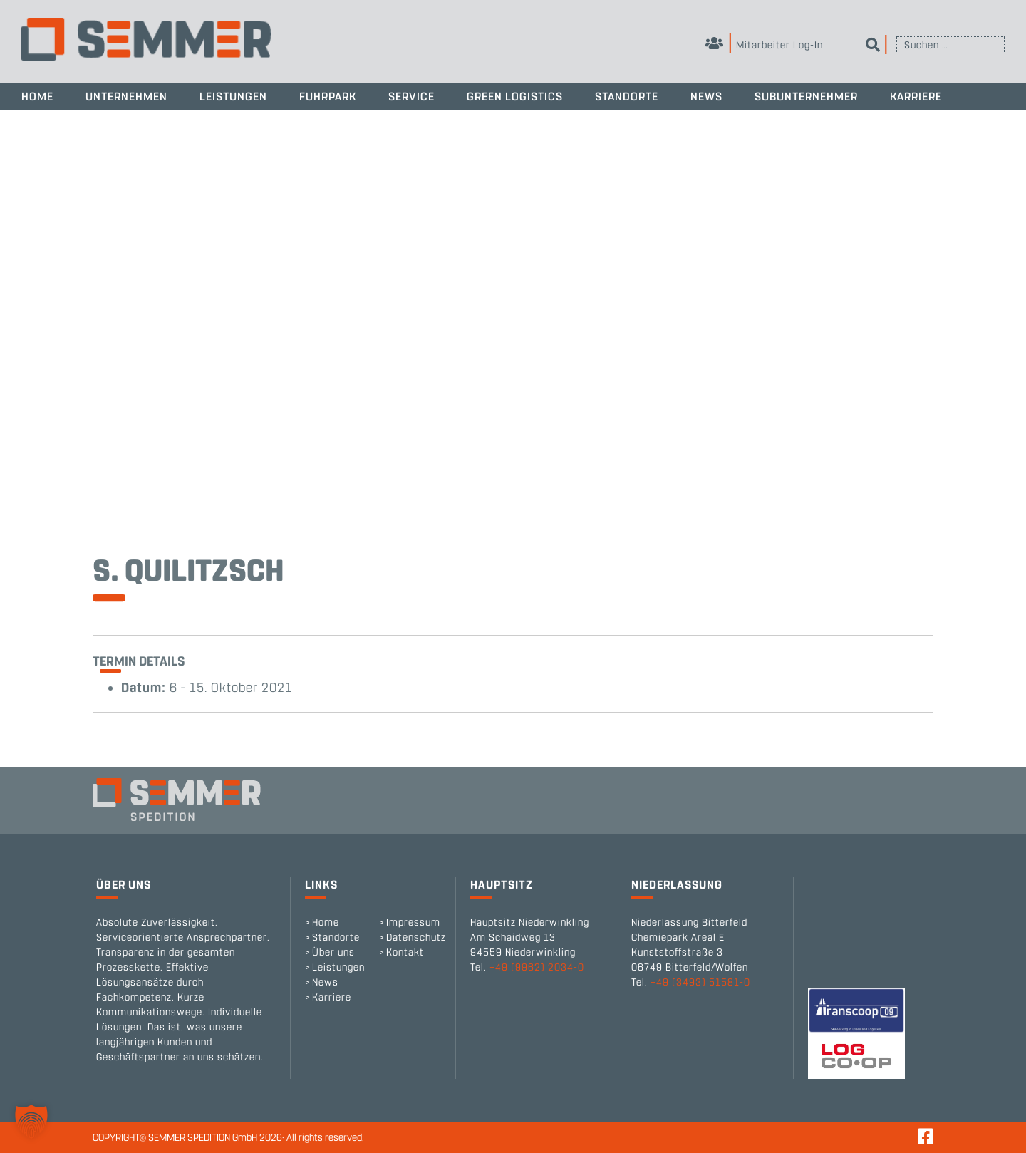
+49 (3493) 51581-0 (700, 982)
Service (411, 96)
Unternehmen (126, 96)
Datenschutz (416, 937)
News (706, 96)
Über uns (333, 952)
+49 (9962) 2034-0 (536, 967)
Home (37, 96)
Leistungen (233, 96)
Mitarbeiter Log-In (764, 45)
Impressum (413, 922)
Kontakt (405, 952)
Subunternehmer (806, 96)
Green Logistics (515, 96)
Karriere (916, 96)
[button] (31, 1121)
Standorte (626, 96)
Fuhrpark (327, 96)
